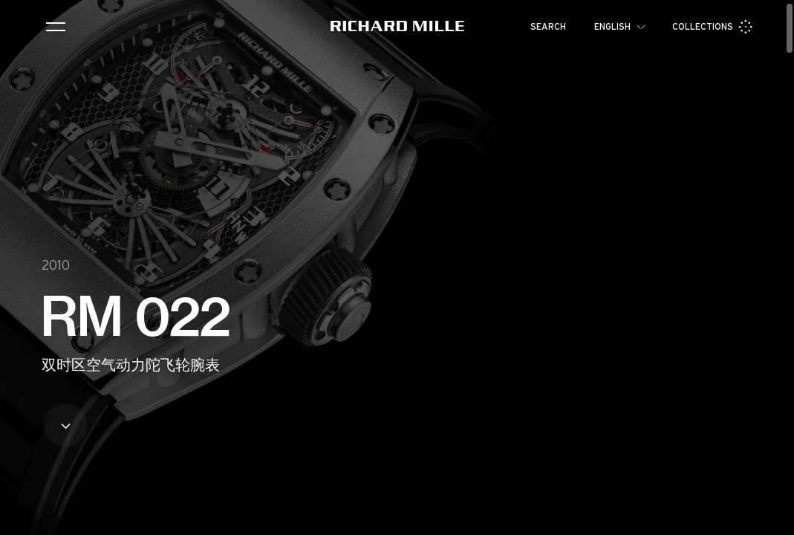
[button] (772, 519)
